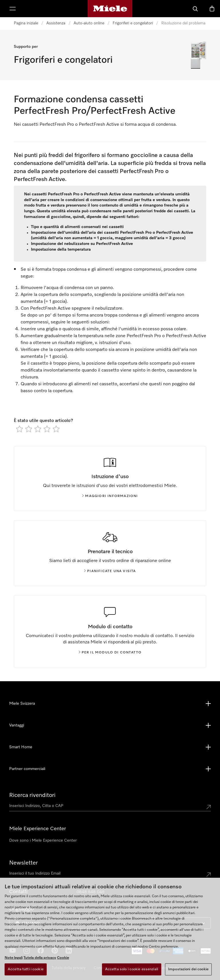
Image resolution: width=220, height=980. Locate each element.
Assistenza (55, 23)
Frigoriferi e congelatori (133, 23)
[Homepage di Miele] (110, 8)
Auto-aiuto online (89, 23)
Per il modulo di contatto (110, 652)
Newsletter (23, 863)
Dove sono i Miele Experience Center (43, 840)
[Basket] (212, 8)
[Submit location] (208, 807)
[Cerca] (195, 8)
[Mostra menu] (12, 8)
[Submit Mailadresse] (208, 874)
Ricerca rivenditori (32, 795)
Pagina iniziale (26, 23)
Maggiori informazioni (110, 496)
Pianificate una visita (110, 571)
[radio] (19, 428)
